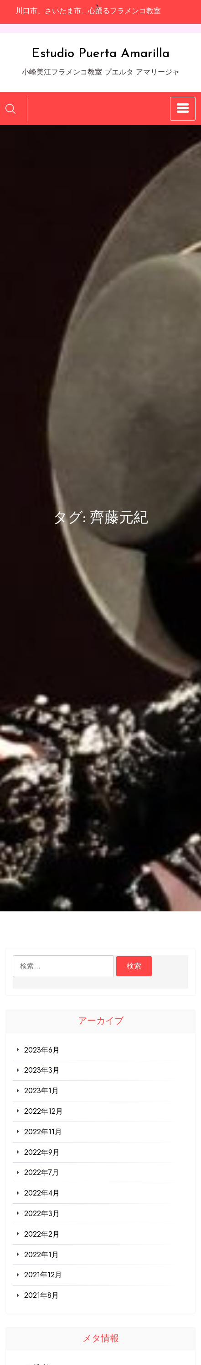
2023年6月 (42, 1050)
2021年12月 (43, 1275)
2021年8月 (41, 1295)
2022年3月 (42, 1213)
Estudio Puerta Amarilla (100, 54)
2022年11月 (43, 1132)
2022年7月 (41, 1172)
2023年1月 (41, 1090)
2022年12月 (43, 1111)
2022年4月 (42, 1193)
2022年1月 (41, 1254)
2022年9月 (42, 1152)
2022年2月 (42, 1234)
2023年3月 (42, 1070)
